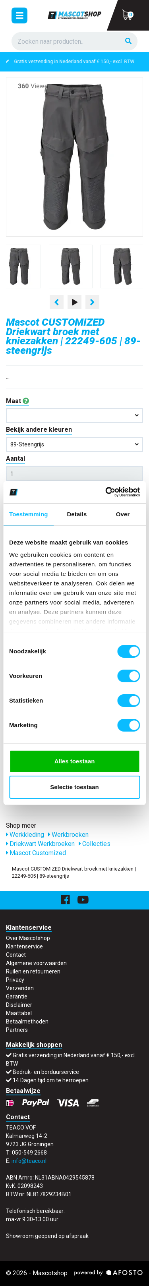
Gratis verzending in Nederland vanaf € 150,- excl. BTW (79, 61)
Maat (17, 401)
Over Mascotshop (28, 938)
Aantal (15, 458)
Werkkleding (25, 834)
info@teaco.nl (29, 1161)
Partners (17, 1030)
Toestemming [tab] (28, 514)
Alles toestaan (74, 761)
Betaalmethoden (27, 1021)
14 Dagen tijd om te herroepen (51, 1080)
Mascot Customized (36, 853)
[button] (74, 415)
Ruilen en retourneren (33, 971)
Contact (16, 955)
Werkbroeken (68, 834)
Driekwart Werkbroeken (40, 844)
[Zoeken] (128, 41)
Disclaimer (19, 1005)
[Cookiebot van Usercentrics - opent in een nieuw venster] (106, 492)
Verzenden (20, 988)
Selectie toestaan (74, 787)
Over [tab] (123, 514)
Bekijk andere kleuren (39, 429)
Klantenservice (24, 946)
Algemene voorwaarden (36, 963)
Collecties (94, 844)
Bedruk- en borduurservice (46, 1072)
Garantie (16, 996)
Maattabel (19, 1013)
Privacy (15, 980)
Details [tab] (77, 514)
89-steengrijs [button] (74, 444)
